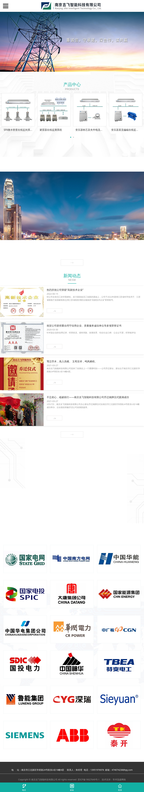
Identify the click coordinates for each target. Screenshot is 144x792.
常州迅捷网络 (119, 779)
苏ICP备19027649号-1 (89, 779)
